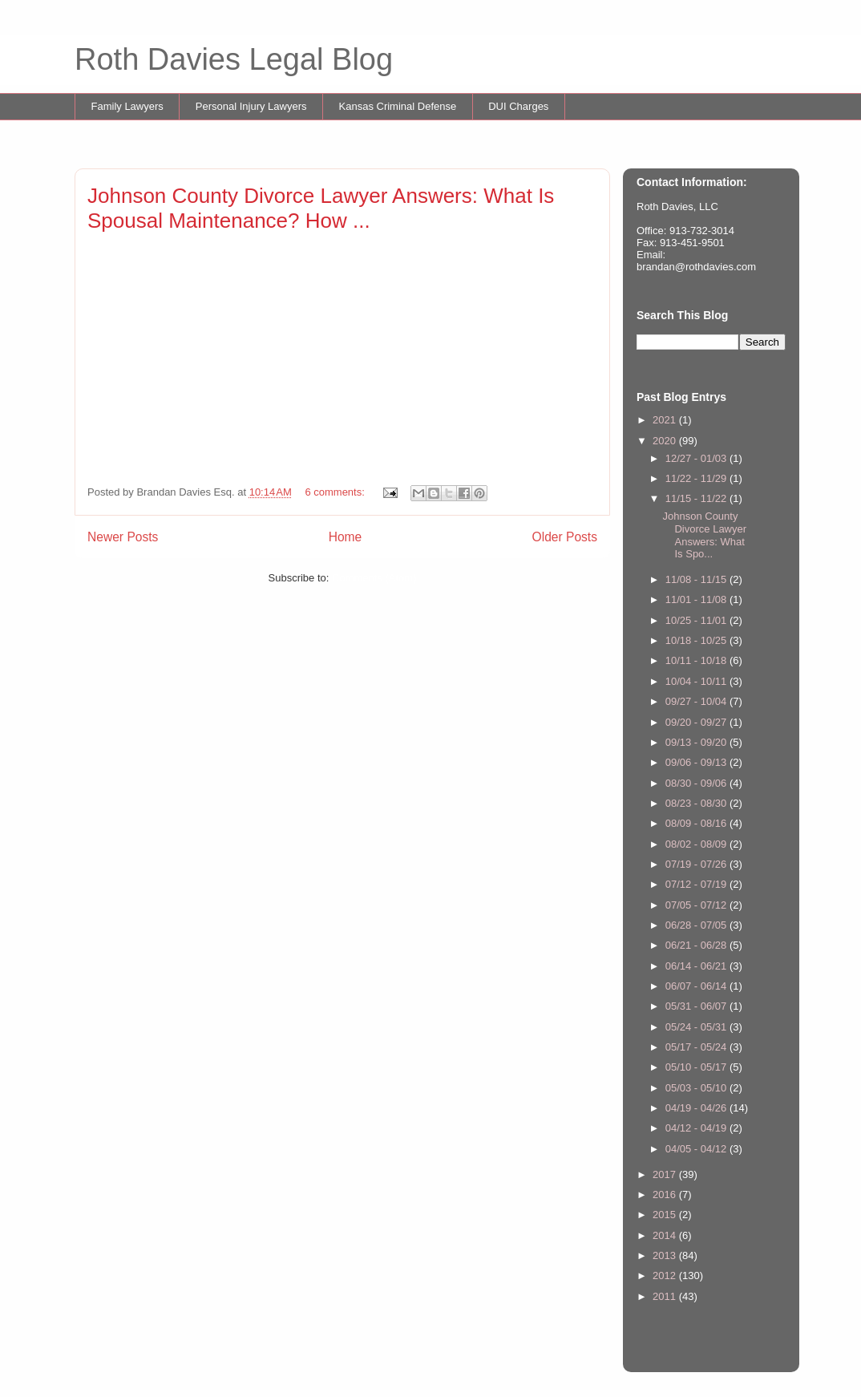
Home (345, 537)
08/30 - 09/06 (697, 783)
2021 (666, 420)
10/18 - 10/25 (697, 640)
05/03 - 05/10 (697, 1088)
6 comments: (336, 492)
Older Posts (564, 537)
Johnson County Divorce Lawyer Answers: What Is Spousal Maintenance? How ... (320, 208)
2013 (666, 1255)
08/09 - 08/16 (697, 823)
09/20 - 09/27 (697, 722)
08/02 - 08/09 (697, 844)
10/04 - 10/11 (697, 681)
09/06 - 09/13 (697, 762)
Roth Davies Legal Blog (234, 59)
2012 (666, 1275)
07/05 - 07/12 (697, 905)
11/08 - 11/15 (697, 579)
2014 (666, 1235)
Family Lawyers (127, 106)
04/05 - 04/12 (697, 1149)
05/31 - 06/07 (697, 1006)
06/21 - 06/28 (697, 945)
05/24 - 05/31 (697, 1027)
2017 (666, 1174)
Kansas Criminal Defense (398, 106)
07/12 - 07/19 (697, 884)
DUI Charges (518, 106)
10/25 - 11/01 (697, 620)
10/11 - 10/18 (697, 660)
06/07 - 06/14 (697, 986)
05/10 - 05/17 (697, 1067)
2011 (666, 1296)
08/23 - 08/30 (697, 803)
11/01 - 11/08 (697, 599)
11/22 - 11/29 (697, 478)
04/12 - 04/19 (697, 1128)
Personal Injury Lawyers (251, 106)
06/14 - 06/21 (697, 966)
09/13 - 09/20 (697, 742)
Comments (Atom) (374, 578)
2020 (666, 441)
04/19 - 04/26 (697, 1108)
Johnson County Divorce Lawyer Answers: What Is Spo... (704, 535)
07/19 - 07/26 (697, 864)
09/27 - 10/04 (697, 701)
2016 (666, 1194)
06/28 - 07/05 (697, 925)
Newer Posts (122, 537)
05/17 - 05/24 (697, 1047)
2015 (666, 1215)
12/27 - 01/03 (697, 458)
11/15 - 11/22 (697, 498)
